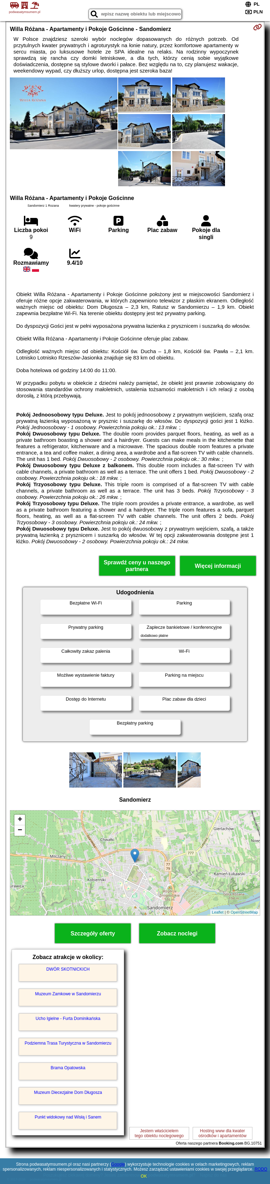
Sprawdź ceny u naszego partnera (137, 565)
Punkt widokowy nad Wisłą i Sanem (68, 1117)
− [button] (20, 830)
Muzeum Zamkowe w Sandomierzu (68, 993)
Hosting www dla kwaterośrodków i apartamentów (222, 1133)
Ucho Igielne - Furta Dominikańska (68, 1018)
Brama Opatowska (68, 1067)
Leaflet (218, 912)
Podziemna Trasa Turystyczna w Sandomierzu (68, 1043)
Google (118, 1164)
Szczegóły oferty (93, 933)
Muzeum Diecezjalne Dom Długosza (68, 1092)
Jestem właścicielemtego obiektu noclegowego (159, 1133)
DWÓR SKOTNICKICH (68, 969)
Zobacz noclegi (177, 933)
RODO (261, 1169)
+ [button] (20, 820)
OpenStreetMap (244, 912)
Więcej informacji (218, 566)
